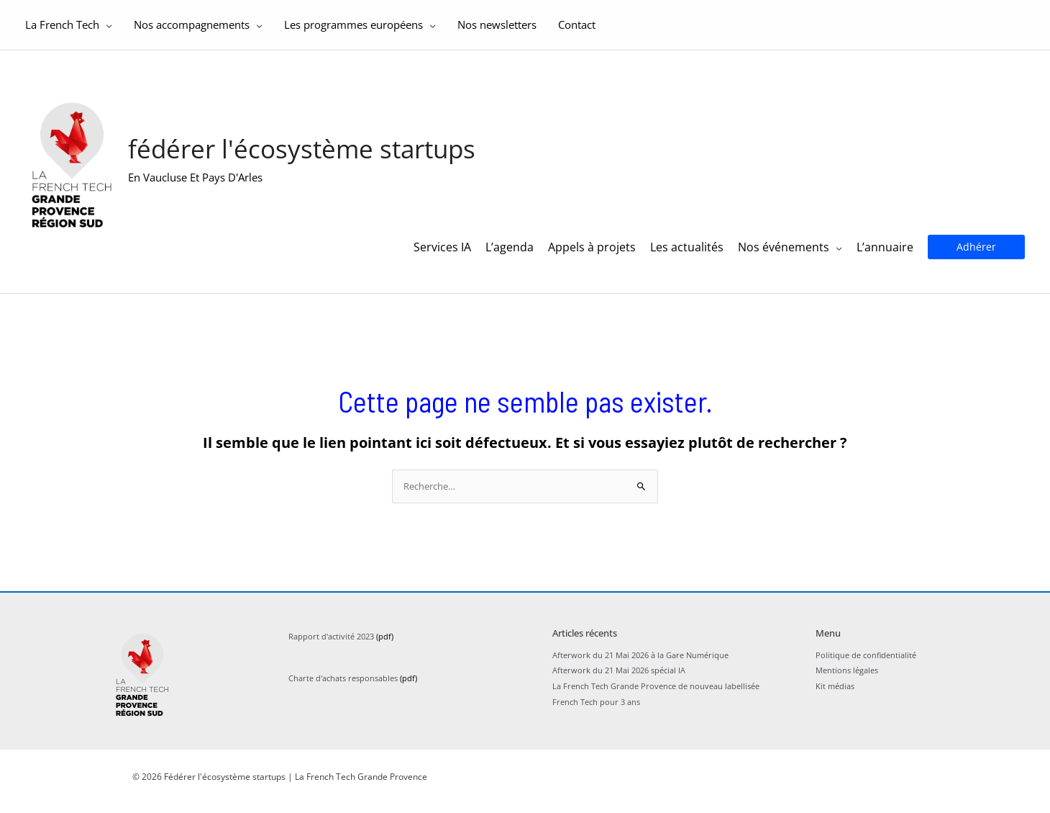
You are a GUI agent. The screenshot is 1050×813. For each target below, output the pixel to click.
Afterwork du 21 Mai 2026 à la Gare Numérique (640, 662)
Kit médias (835, 693)
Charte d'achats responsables (343, 686)
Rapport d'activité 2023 (331, 644)
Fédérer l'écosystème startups (305, 152)
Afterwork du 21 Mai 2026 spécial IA (618, 678)
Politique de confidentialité (866, 662)
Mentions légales (847, 678)
